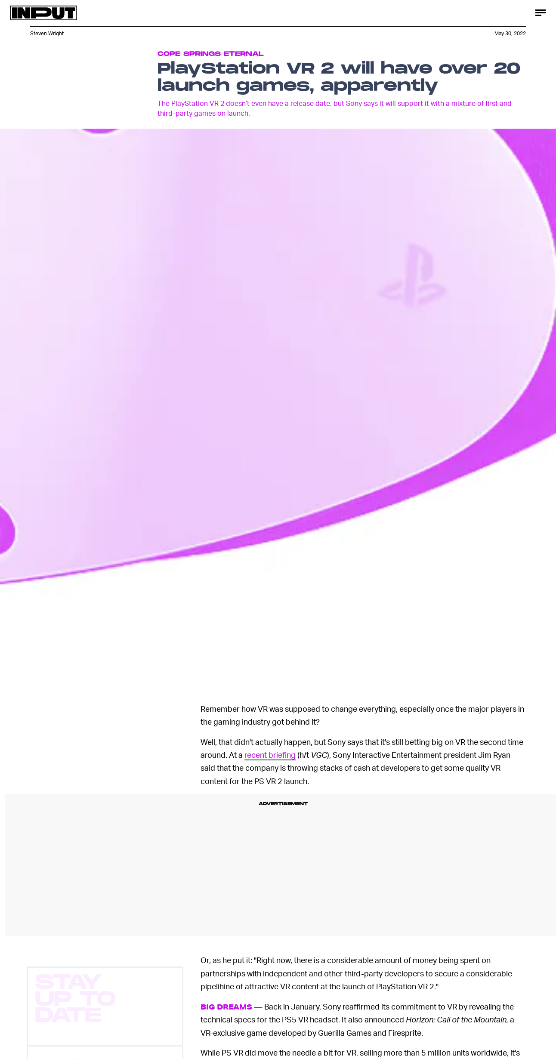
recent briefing (270, 755)
